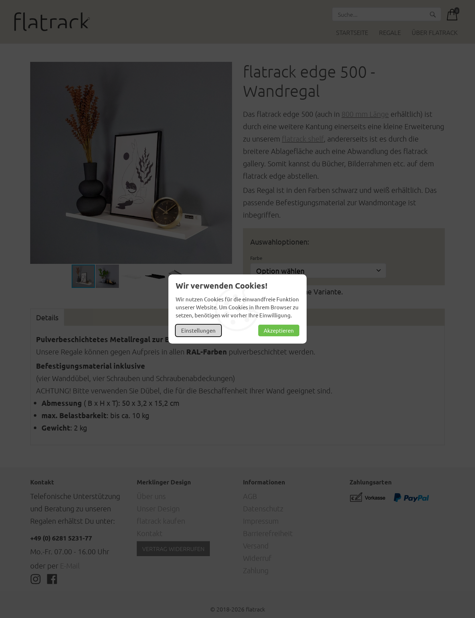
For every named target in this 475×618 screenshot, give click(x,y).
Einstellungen (198, 330)
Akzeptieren (279, 330)
